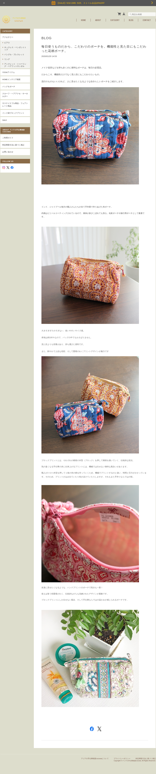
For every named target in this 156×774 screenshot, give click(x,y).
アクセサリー (7, 37)
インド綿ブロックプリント (13, 113)
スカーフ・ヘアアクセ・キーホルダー (15, 95)
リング (7, 59)
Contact (147, 20)
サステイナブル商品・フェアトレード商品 (15, 104)
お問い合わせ (7, 152)
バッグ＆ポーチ (8, 87)
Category (115, 20)
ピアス (7, 43)
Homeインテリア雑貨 (11, 79)
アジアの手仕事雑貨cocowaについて (94, 758)
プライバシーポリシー (122, 758)
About (98, 20)
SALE (4, 120)
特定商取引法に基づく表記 (13, 145)
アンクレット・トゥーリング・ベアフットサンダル (15, 65)
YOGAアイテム (8, 72)
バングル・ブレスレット (14, 54)
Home (83, 20)
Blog (131, 20)
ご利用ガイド (7, 138)
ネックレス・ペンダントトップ (15, 48)
